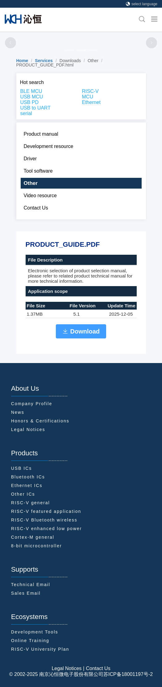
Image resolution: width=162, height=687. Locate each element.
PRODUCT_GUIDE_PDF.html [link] (45, 64)
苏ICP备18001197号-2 (128, 674)
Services (44, 60)
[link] (22, 60)
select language (141, 4)
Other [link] (93, 60)
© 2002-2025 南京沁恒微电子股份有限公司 (56, 674)
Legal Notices (66, 668)
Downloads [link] (70, 60)
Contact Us (98, 668)
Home (22, 60)
